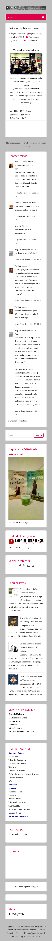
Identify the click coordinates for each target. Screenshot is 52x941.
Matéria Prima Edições (19, 809)
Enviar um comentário (17, 420)
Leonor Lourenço (23, 202)
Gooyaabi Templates (32, 936)
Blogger (34, 886)
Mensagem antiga (38, 142)
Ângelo (11, 40)
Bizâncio (12, 767)
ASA (10, 781)
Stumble (14, 118)
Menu (26, 16)
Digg (25, 118)
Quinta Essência (15, 791)
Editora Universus (16, 770)
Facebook (25, 111)
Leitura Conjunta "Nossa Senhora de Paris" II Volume (30, 647)
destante (24, 926)
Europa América (15, 777)
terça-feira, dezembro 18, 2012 (28, 259)
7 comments (31, 40)
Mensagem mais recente (16, 142)
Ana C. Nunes (21, 161)
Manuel (19, 40)
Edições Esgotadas (17, 802)
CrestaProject (22, 929)
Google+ (26, 114)
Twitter (14, 114)
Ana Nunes (33, 37)
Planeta (12, 795)
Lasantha (11, 933)
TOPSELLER (14, 805)
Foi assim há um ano (23, 28)
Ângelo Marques (22, 249)
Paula (17, 266)
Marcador (13, 756)
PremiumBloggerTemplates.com (30, 933)
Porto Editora (14, 798)
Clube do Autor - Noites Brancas (23, 774)
